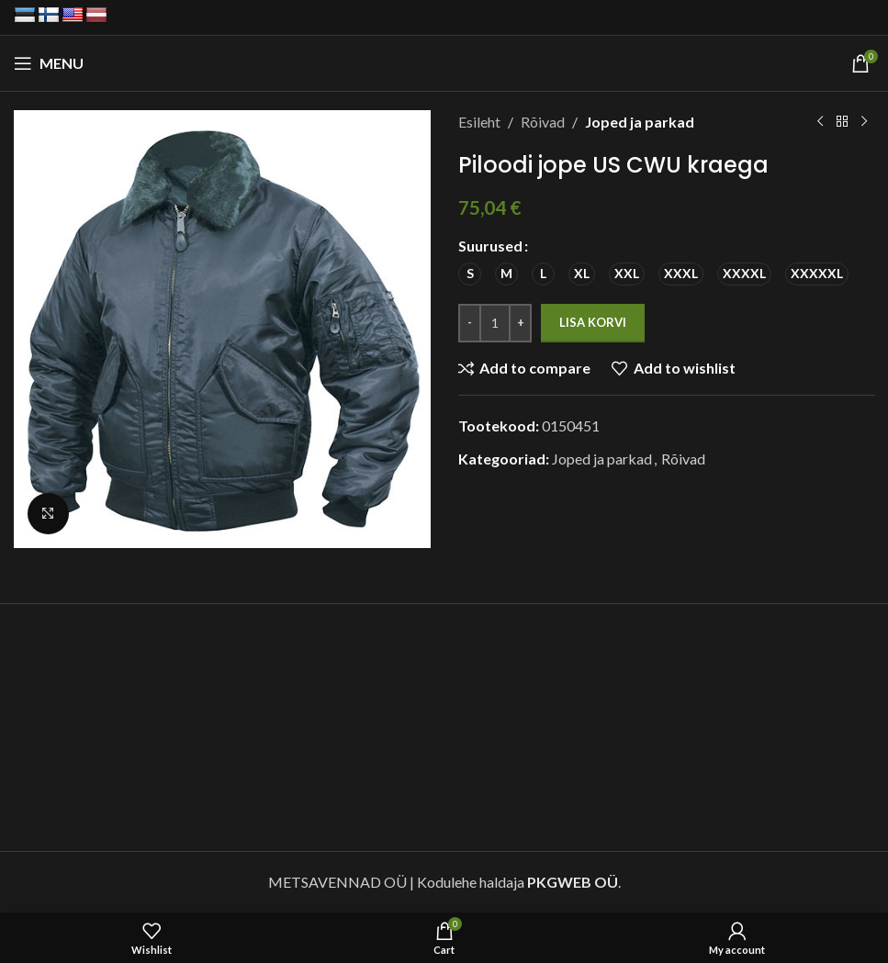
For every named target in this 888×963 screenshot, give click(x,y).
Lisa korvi (592, 322)
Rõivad (543, 121)
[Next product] (863, 122)
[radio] (469, 274)
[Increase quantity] (520, 323)
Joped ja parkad (639, 121)
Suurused (490, 245)
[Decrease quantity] (469, 323)
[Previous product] (819, 122)
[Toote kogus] (495, 323)
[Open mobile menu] (49, 63)
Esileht (479, 121)
